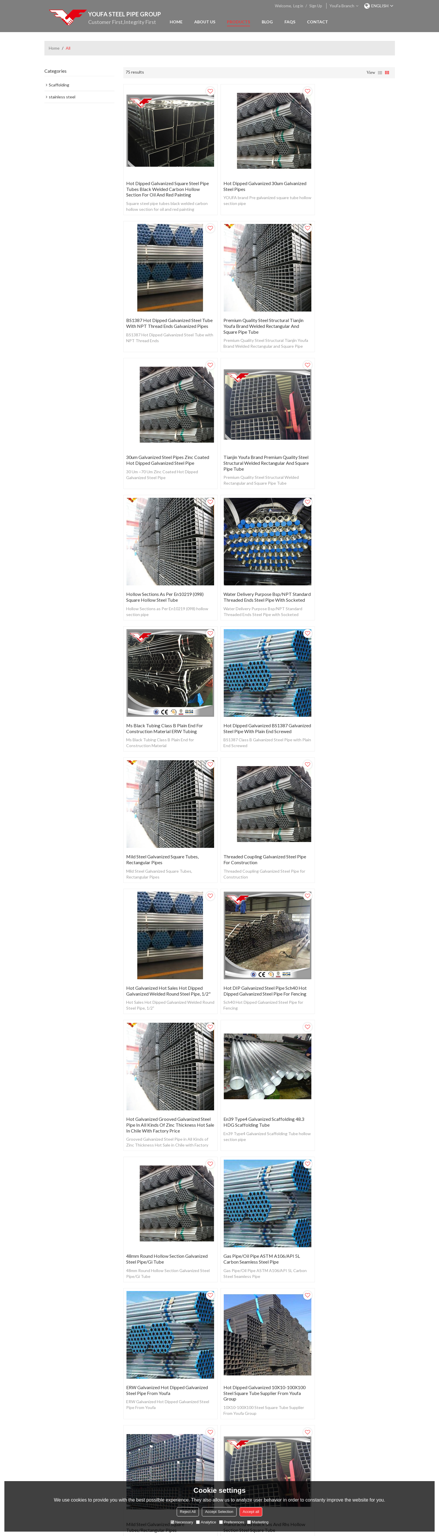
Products (238, 21)
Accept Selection (219, 1511)
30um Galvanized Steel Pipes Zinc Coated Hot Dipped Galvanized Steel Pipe (254, 316)
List (380, 73)
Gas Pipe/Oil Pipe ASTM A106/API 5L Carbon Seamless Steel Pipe (347, 843)
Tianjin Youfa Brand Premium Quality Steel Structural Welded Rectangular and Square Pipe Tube (350, 316)
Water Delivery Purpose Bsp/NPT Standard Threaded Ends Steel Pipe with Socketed (258, 449)
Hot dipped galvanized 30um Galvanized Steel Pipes (247, 181)
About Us (204, 21)
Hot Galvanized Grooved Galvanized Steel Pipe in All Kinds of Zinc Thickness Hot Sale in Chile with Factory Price (349, 713)
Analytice (206, 1522)
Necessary (182, 1522)
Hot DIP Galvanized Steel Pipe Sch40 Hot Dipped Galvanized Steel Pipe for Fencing (255, 713)
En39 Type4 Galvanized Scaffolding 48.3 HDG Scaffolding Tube (166, 843)
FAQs (289, 21)
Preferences (231, 1522)
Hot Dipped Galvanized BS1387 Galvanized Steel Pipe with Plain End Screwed (162, 581)
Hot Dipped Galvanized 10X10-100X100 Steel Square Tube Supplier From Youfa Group (259, 972)
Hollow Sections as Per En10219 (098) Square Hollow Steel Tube (165, 446)
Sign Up (315, 6)
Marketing (257, 1522)
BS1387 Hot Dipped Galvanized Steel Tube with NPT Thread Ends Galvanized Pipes (350, 184)
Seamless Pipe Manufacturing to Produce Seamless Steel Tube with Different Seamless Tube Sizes (343, 1363)
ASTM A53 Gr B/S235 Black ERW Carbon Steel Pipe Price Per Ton (252, 1102)
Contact (317, 21)
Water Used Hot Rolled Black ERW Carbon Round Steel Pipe (344, 1228)
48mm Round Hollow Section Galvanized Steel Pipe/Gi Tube (258, 843)
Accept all (251, 1511)
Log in (298, 6)
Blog (267, 21)
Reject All (188, 1511)
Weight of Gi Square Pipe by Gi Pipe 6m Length (349, 1102)
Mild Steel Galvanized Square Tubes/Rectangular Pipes (338, 969)
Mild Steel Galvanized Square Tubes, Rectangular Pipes (254, 578)
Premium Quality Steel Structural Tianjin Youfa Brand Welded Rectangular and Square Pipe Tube (166, 316)
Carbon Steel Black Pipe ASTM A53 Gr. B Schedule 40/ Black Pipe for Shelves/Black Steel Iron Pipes (257, 1363)
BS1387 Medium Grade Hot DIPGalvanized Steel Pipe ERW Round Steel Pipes (164, 1231)
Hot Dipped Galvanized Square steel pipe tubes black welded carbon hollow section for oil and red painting (167, 184)
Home (176, 21)
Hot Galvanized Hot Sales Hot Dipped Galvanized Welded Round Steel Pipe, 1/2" (164, 713)
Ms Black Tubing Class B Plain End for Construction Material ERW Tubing (347, 446)
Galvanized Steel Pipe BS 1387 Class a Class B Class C (256, 1228)
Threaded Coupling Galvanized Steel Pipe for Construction (350, 578)
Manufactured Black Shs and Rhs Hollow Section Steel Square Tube (167, 1102)
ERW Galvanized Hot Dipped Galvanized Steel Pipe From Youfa (167, 969)
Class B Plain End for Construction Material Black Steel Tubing (160, 1360)
